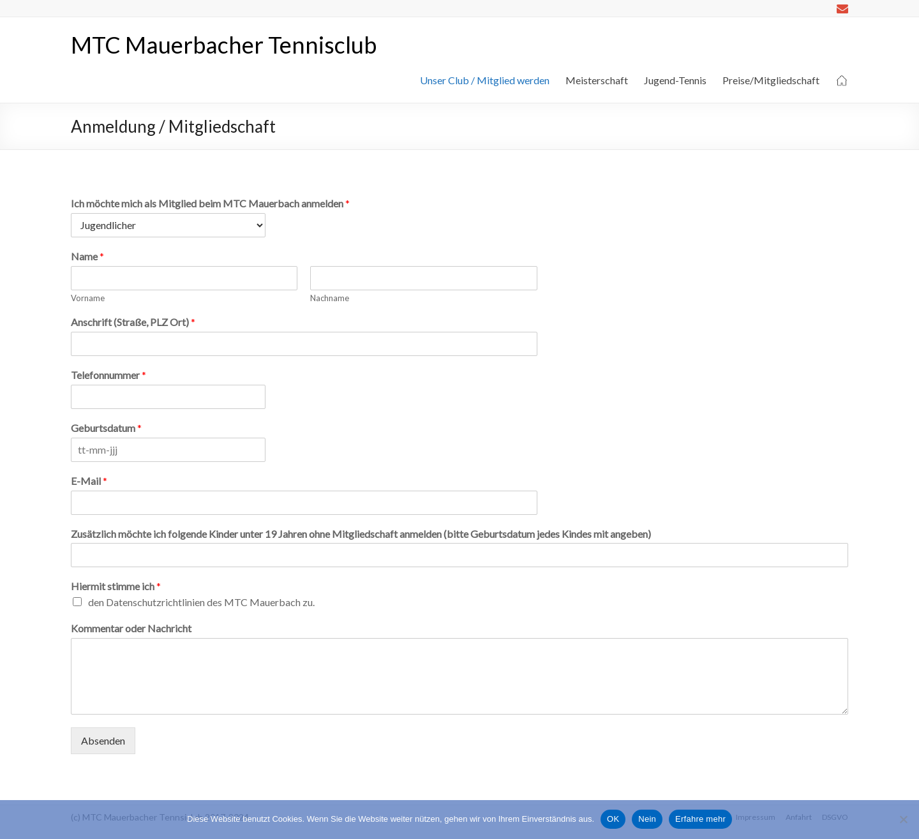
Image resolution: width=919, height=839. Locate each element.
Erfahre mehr (700, 819)
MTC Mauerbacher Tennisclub (224, 45)
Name (87, 256)
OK (613, 819)
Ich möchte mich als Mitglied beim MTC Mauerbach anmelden (210, 203)
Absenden (103, 740)
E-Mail (89, 481)
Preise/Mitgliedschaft (770, 80)
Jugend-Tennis (675, 80)
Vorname (88, 298)
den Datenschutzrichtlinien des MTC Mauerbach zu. (201, 602)
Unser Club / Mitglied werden (484, 80)
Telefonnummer (108, 375)
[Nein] (903, 819)
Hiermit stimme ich (116, 586)
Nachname (329, 298)
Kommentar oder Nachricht (131, 628)
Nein (647, 819)
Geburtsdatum (106, 428)
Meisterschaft (596, 80)
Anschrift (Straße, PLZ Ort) (133, 322)
